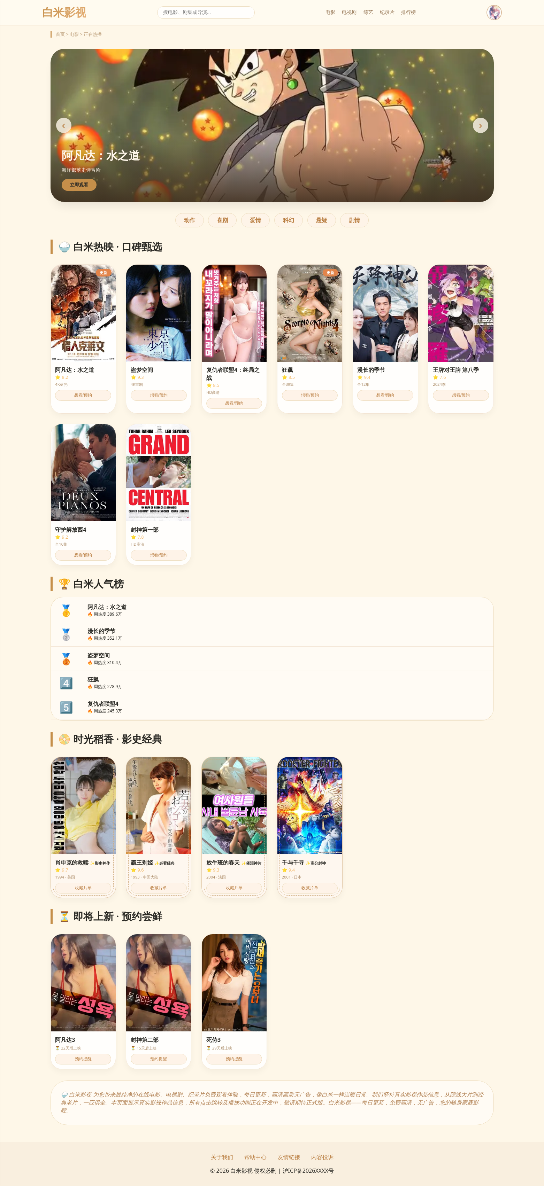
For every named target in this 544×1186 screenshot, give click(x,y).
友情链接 (289, 1157)
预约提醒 (83, 1058)
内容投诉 (322, 1157)
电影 (330, 12)
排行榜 (408, 12)
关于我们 (222, 1157)
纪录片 (387, 12)
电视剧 (349, 12)
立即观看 (79, 184)
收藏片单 (83, 887)
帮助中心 (255, 1157)
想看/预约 (83, 395)
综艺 (368, 12)
